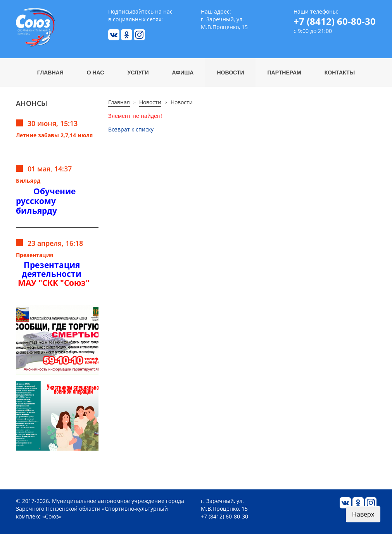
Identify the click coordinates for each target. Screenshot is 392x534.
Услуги (138, 72)
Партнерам (284, 72)
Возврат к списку (131, 129)
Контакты (340, 72)
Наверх (363, 514)
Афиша (183, 72)
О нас (95, 72)
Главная (50, 72)
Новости (230, 72)
